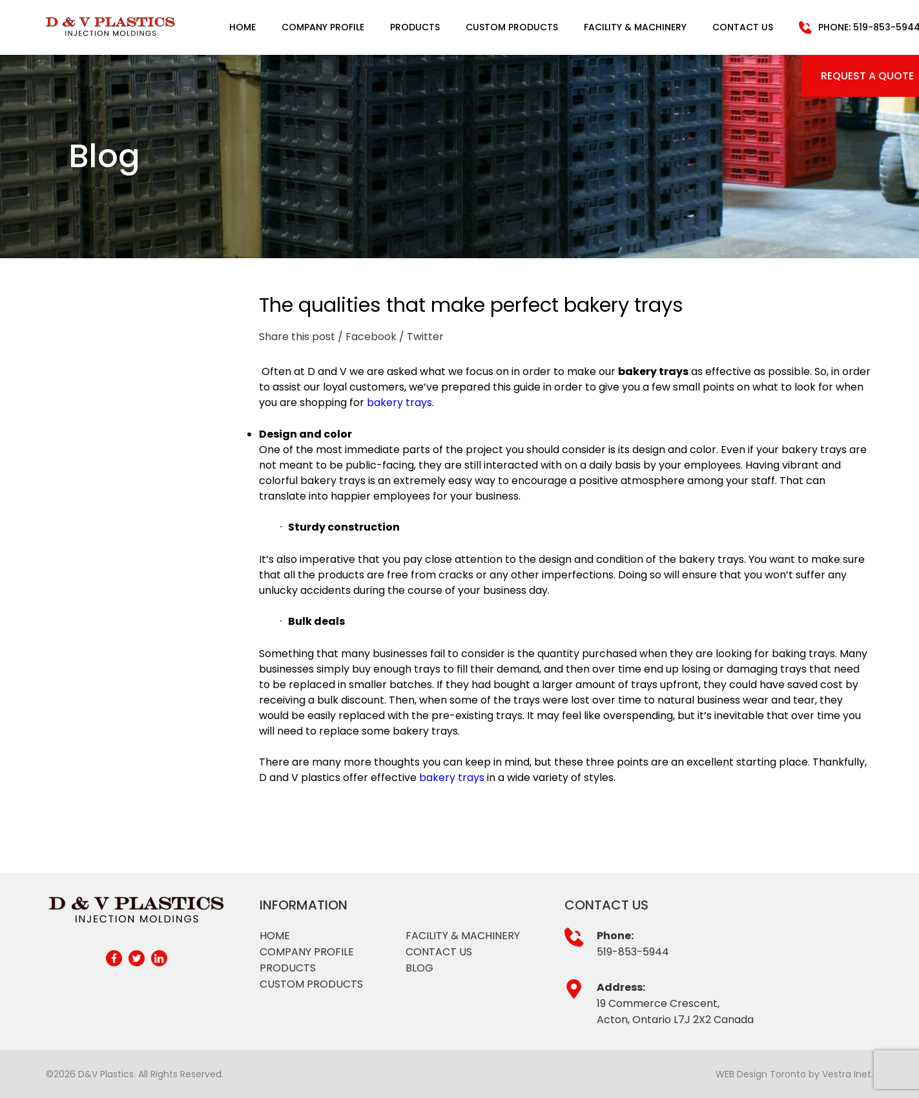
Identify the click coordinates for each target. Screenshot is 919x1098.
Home (242, 27)
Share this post (297, 336)
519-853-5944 (633, 951)
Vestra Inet (846, 1074)
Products (415, 27)
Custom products (311, 984)
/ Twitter (421, 336)
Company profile (307, 951)
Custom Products (512, 27)
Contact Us (742, 27)
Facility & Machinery (635, 27)
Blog (419, 968)
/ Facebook (367, 336)
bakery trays (399, 402)
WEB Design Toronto (761, 1074)
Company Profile (323, 27)
